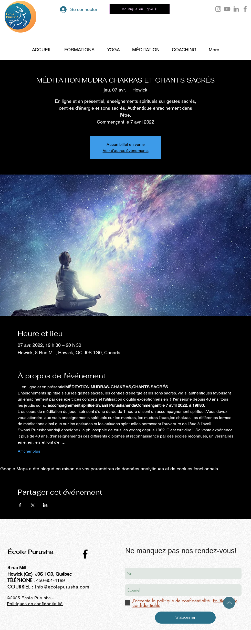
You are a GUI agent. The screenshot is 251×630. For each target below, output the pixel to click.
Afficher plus (29, 451)
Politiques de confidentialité (35, 603)
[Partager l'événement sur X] (32, 505)
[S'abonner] (185, 618)
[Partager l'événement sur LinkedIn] (45, 505)
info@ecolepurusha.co (60, 587)
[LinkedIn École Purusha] (236, 9)
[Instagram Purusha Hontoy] (218, 9)
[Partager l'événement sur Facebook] (20, 505)
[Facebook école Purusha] (245, 9)
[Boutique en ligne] (139, 9)
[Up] (229, 603)
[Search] (245, 30)
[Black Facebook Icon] (85, 554)
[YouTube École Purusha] (227, 9)
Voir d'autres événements (126, 150)
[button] (233, 11)
